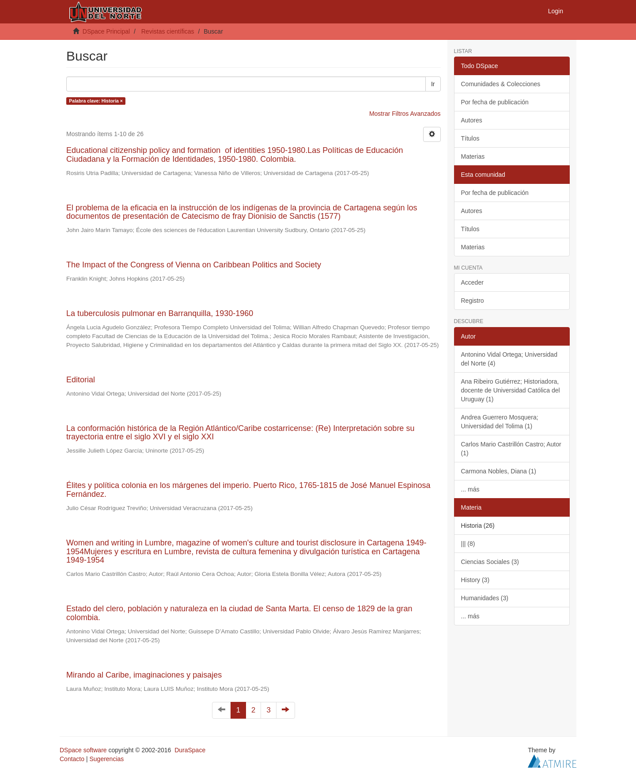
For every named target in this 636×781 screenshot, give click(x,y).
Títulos (470, 138)
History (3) (475, 579)
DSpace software (83, 750)
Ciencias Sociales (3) (490, 561)
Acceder (472, 282)
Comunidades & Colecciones (501, 84)
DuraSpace (189, 750)
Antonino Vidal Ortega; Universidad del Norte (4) (509, 359)
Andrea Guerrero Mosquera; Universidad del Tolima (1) (499, 422)
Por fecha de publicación (495, 102)
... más (470, 489)
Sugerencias (106, 758)
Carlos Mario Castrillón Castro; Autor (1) (511, 449)
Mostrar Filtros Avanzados (405, 113)
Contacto (72, 758)
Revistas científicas (167, 31)
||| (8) (468, 543)
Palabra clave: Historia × (96, 100)
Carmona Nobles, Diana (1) (498, 471)
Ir (433, 84)
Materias (473, 156)
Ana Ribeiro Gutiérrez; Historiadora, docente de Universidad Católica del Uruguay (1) (510, 390)
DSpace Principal (106, 31)
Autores (471, 120)
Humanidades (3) (484, 598)
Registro (472, 300)
